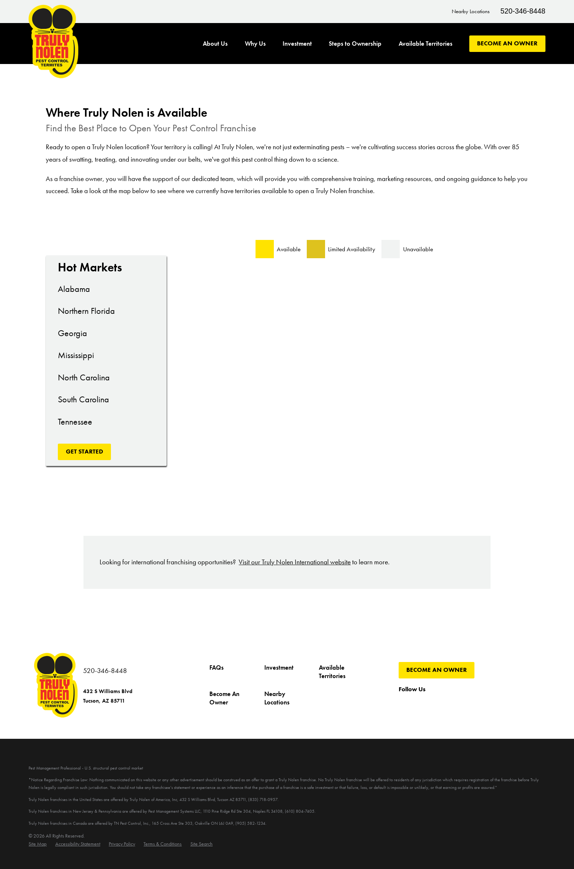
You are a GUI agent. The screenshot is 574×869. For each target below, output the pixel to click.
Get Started (84, 451)
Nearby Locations (470, 11)
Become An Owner (507, 43)
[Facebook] (403, 704)
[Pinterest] (473, 704)
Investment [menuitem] (297, 44)
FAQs (216, 668)
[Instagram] (456, 704)
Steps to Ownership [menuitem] (355, 44)
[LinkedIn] (491, 704)
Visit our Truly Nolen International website (295, 562)
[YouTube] (438, 704)
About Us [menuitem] (215, 44)
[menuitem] (37, 843)
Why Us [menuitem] (255, 44)
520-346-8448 (522, 11)
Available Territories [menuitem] (425, 44)
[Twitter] (420, 704)
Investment (279, 668)
